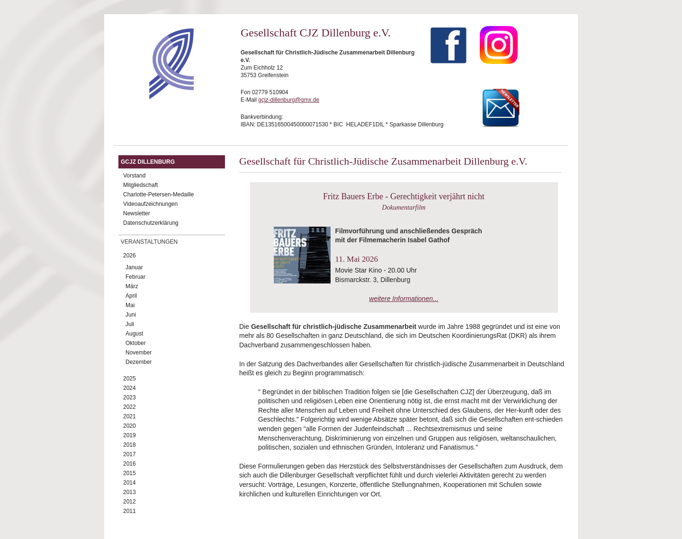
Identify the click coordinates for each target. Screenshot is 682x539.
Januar (134, 267)
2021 (129, 416)
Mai (130, 305)
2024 (129, 388)
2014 (129, 482)
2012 (129, 501)
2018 (129, 445)
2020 (129, 426)
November (139, 352)
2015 (129, 473)
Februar (135, 277)
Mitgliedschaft (140, 185)
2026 (129, 255)
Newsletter (136, 213)
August (134, 333)
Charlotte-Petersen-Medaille (158, 194)
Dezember (139, 362)
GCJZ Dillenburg (148, 162)
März (132, 286)
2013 (129, 492)
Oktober (136, 343)
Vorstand (134, 175)
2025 (129, 378)
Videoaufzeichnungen (150, 204)
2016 (129, 463)
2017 (129, 454)
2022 (129, 407)
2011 (129, 511)
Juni (131, 314)
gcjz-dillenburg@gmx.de (288, 100)
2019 (129, 435)
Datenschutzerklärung (151, 223)
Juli (130, 324)
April (131, 295)
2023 (129, 397)
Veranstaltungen (149, 242)
